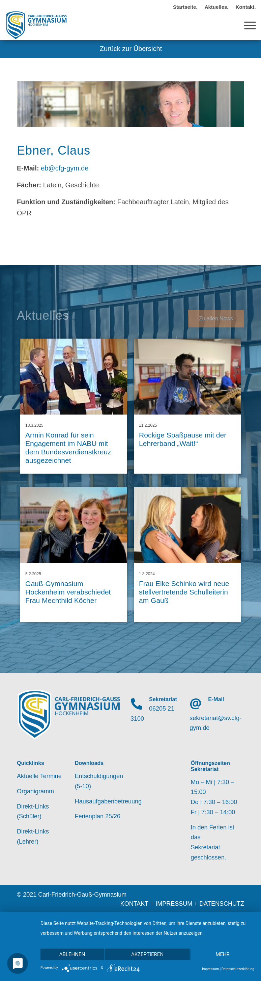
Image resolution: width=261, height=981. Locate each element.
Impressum (210, 969)
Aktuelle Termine (39, 776)
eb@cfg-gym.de (64, 168)
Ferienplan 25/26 (97, 816)
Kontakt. (246, 7)
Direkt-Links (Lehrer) (33, 836)
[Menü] (246, 25)
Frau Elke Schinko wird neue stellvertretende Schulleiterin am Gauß (184, 592)
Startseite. (185, 7)
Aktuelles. (217, 7)
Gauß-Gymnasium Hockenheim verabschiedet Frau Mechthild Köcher (68, 592)
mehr (222, 954)
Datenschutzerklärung (238, 969)
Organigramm (35, 791)
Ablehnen (72, 954)
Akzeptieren (147, 954)
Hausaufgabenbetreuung (101, 801)
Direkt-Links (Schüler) (33, 811)
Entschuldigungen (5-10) (99, 781)
